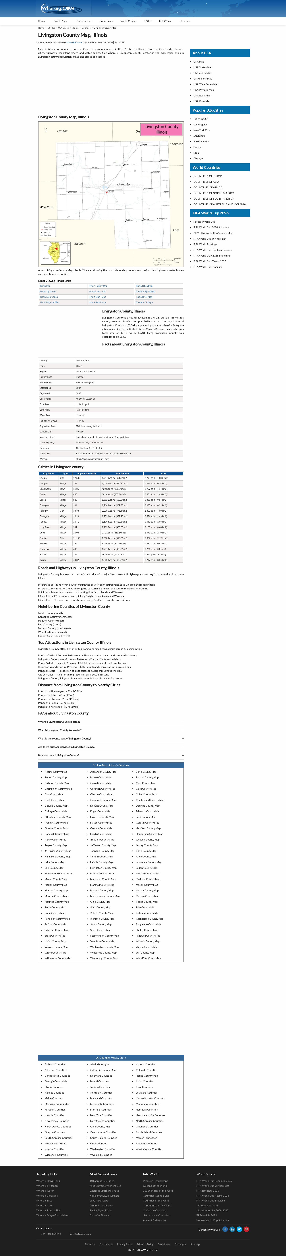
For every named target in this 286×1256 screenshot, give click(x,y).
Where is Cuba (44, 1205)
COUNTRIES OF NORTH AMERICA (214, 193)
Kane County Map (146, 850)
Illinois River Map (144, 297)
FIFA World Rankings (205, 244)
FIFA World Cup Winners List (210, 238)
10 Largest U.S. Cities (102, 1180)
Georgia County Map (56, 1081)
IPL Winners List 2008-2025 (212, 1210)
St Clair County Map (56, 924)
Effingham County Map (58, 816)
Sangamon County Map (149, 924)
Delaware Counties (101, 1075)
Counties (86, 27)
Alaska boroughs (99, 1064)
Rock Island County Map (150, 918)
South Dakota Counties (103, 1137)
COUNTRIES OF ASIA (206, 181)
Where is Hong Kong (48, 1180)
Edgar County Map (100, 811)
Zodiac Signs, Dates (101, 1210)
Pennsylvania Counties (103, 1132)
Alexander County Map (103, 771)
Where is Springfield (145, 291)
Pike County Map (145, 907)
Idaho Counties (145, 1081)
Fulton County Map (101, 822)
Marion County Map (56, 884)
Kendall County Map (101, 856)
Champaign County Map (58, 788)
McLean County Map (147, 873)
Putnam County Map (147, 913)
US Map (51, 27)
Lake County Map (55, 862)
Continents (83, 21)
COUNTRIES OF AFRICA (208, 187)
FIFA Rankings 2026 (207, 1190)
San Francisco (201, 141)
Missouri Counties (55, 1109)
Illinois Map (45, 286)
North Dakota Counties (58, 1126)
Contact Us (106, 1244)
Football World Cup (204, 221)
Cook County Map (55, 799)
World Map (61, 21)
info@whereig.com (80, 1234)
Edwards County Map (148, 811)
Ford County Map (146, 816)
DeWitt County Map (101, 805)
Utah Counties (98, 1143)
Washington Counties (102, 1149)
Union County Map (55, 941)
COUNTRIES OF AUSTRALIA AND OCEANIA (220, 204)
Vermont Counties (146, 1143)
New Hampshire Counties (150, 1115)
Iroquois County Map (102, 839)
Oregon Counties (55, 1132)
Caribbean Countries (155, 1210)
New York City (202, 130)
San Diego (199, 135)
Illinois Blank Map (97, 297)
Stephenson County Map (104, 935)
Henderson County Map (149, 833)
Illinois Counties (54, 1086)
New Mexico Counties (102, 1120)
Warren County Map (56, 946)
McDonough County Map (59, 873)
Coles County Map (146, 794)
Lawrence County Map (149, 862)
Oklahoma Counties (147, 1126)
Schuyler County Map (57, 929)
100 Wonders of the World (158, 1190)
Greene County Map (56, 828)
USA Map (199, 61)
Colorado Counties (146, 1069)
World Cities (128, 21)
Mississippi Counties (147, 1103)
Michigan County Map (57, 1103)
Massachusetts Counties (150, 1098)
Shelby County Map (147, 929)
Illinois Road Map (97, 302)
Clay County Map (54, 794)
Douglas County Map (148, 805)
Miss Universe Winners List (105, 1185)
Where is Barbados (47, 1195)
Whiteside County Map (103, 952)
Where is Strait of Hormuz (104, 1190)
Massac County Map (56, 890)
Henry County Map (55, 839)
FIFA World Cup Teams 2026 (210, 261)
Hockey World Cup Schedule (212, 1220)
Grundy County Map (101, 828)
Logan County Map (146, 867)
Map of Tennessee (146, 1137)
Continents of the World (157, 1205)
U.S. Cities (165, 21)
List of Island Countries (156, 1215)
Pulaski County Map (101, 913)
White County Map (55, 952)
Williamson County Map (58, 958)
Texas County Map (55, 1143)
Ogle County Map (100, 901)
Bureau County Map (147, 777)
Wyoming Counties (101, 1154)
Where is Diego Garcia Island (52, 1215)
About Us (90, 1244)
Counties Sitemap (100, 1215)
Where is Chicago (144, 302)
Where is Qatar (45, 1190)
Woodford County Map (149, 958)
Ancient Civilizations (154, 1220)
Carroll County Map (101, 783)
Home (41, 21)
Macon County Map (56, 879)
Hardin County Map (101, 833)
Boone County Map (56, 777)
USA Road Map (202, 95)
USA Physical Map (204, 89)
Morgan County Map (147, 896)
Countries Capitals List (156, 1195)
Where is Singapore (47, 1185)
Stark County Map (55, 935)
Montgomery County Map (105, 896)
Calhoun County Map (57, 783)
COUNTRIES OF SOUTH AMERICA (214, 198)
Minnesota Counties (102, 1103)
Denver (198, 147)
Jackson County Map (148, 839)
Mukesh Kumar (74, 42)
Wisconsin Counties (56, 1154)
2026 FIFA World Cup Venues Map (213, 232)
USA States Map (203, 67)
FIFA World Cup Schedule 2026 (214, 1180)
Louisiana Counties (147, 1092)
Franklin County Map (56, 822)
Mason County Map (147, 884)
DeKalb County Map (56, 805)
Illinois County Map (98, 286)
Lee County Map (54, 867)
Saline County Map (101, 924)
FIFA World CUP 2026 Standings (212, 255)
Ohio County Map (100, 1126)
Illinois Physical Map (49, 302)
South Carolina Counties (59, 1137)
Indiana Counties (100, 1086)
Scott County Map (100, 929)
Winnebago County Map (104, 958)
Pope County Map (55, 913)
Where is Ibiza (44, 1200)
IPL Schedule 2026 (207, 1205)
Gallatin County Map (147, 822)
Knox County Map (146, 856)
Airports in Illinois (97, 291)
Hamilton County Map (148, 828)
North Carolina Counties (150, 1120)
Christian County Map (102, 788)
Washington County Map (104, 946)
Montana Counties (101, 1109)
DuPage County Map (56, 811)
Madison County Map (148, 879)
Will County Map (145, 952)
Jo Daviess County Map (58, 850)
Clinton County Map (101, 794)
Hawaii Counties (99, 1081)
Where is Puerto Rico (48, 1210)
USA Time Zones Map (206, 84)
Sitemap (195, 1244)
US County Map (202, 72)
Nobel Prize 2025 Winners (104, 1195)
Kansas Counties (54, 1092)
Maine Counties (54, 1098)
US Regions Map (203, 78)
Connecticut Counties (57, 1075)
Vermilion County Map (102, 941)
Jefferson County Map (103, 845)
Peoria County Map (147, 901)
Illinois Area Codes (49, 297)
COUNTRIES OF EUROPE (208, 176)
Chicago (198, 158)
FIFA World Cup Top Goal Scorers (213, 249)
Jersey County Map (147, 845)
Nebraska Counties (147, 1109)
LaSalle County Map (101, 862)
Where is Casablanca (101, 1205)
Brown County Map (101, 777)
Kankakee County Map (58, 856)
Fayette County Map (102, 816)
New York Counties (101, 1115)
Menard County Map (102, 890)
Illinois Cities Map (144, 286)
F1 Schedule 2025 (206, 1215)
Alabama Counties (55, 1064)
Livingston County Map (103, 867)
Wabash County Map (148, 941)
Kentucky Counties (101, 1092)
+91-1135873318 (51, 1234)
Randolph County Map (57, 918)
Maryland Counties (101, 1098)
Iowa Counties (144, 1086)
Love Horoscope (99, 1200)
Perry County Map (55, 907)
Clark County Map (146, 788)
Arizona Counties (146, 1064)
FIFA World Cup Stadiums (208, 266)
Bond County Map (146, 771)
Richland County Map (102, 918)
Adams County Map (56, 771)
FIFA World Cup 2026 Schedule (211, 227)
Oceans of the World (155, 1185)
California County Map (103, 1069)
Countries (105, 21)
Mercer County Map (147, 890)
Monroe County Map (56, 896)
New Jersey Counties (57, 1120)
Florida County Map (147, 1075)
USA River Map (202, 101)
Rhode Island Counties (149, 1132)
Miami (197, 152)
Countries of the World (156, 1200)
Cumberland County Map (150, 799)
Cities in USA (201, 118)
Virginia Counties (54, 1149)
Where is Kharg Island (155, 1180)
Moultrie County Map (57, 901)
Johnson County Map (102, 850)
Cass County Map (146, 783)
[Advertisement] (111, 86)
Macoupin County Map (103, 879)
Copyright (180, 1244)
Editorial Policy (145, 1244)
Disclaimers (164, 1244)
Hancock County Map (57, 833)
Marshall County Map (102, 884)
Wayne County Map (147, 946)
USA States (63, 27)
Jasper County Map (56, 845)
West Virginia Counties (149, 1149)
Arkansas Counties (55, 1069)
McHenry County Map (102, 873)
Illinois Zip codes (48, 291)
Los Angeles (201, 124)
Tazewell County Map (148, 935)
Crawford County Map (103, 799)
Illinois (75, 27)
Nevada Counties (54, 1115)
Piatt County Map (100, 907)
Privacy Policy (125, 1244)
